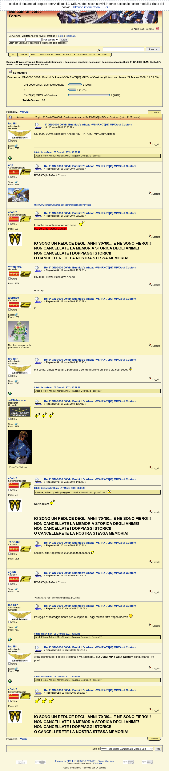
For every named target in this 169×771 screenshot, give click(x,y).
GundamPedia (46, 55)
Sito (14, 55)
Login (92, 55)
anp (10, 165)
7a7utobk (14, 541)
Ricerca (67, 55)
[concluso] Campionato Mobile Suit (108, 62)
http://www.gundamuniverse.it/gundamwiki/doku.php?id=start (62, 205)
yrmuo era (14, 266)
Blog (33, 55)
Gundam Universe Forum (19, 62)
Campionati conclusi (76, 62)
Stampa (155, 112)
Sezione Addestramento (49, 62)
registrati (70, 35)
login (60, 35)
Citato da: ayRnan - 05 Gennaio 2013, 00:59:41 (57, 152)
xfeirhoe (13, 297)
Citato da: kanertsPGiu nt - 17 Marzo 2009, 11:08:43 (59, 488)
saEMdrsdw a (17, 400)
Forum (23, 55)
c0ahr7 (12, 212)
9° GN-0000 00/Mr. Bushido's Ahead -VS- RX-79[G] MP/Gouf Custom (88, 124)
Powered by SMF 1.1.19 (66, 761)
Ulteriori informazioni (86, 7)
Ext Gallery (80, 55)
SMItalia (98, 763)
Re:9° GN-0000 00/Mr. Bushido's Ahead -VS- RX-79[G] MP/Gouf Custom (90, 166)
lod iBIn (13, 123)
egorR (12, 572)
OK (107, 7)
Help (58, 55)
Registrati (103, 55)
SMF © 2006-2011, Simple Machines (96, 761)
